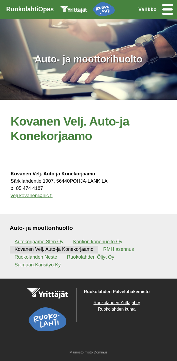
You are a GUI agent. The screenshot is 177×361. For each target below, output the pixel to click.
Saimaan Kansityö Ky (38, 265)
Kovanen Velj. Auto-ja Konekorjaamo (54, 249)
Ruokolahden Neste (36, 257)
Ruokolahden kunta (117, 309)
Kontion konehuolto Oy (97, 241)
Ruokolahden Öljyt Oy (90, 257)
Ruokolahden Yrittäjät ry (117, 302)
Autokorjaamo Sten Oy (39, 241)
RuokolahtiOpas (60, 10)
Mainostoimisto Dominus (88, 352)
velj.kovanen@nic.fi (31, 195)
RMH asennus (118, 249)
